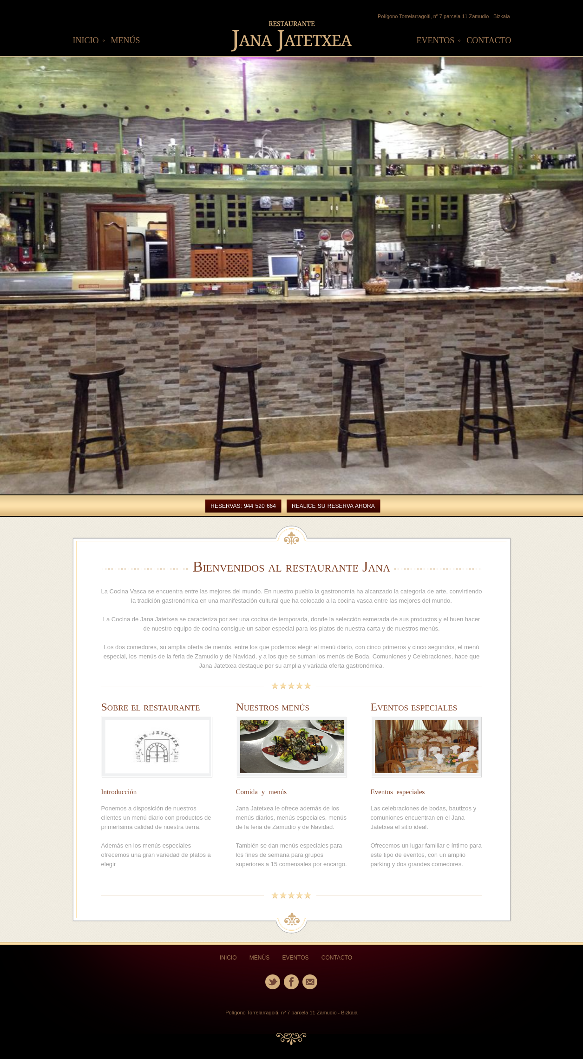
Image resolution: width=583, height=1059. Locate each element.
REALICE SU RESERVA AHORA (333, 506)
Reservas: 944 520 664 (243, 506)
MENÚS (125, 40)
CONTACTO (488, 40)
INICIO (86, 40)
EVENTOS (436, 40)
